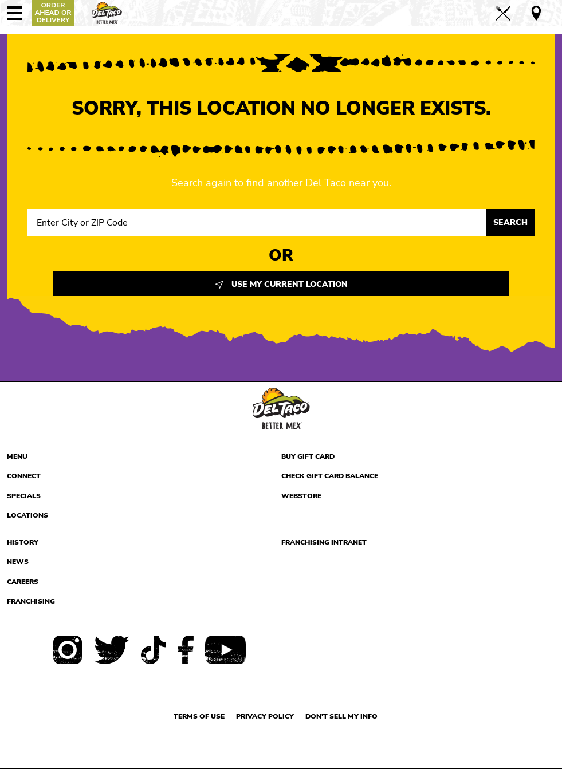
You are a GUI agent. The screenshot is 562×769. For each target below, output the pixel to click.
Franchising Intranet (324, 542)
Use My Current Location (281, 284)
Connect (24, 476)
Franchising (31, 601)
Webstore (301, 496)
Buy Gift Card (308, 456)
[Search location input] (257, 222)
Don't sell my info (341, 716)
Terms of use (199, 716)
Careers (22, 582)
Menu (17, 456)
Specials (24, 496)
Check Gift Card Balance (329, 476)
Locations (27, 515)
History (22, 542)
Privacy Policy (265, 716)
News (18, 562)
